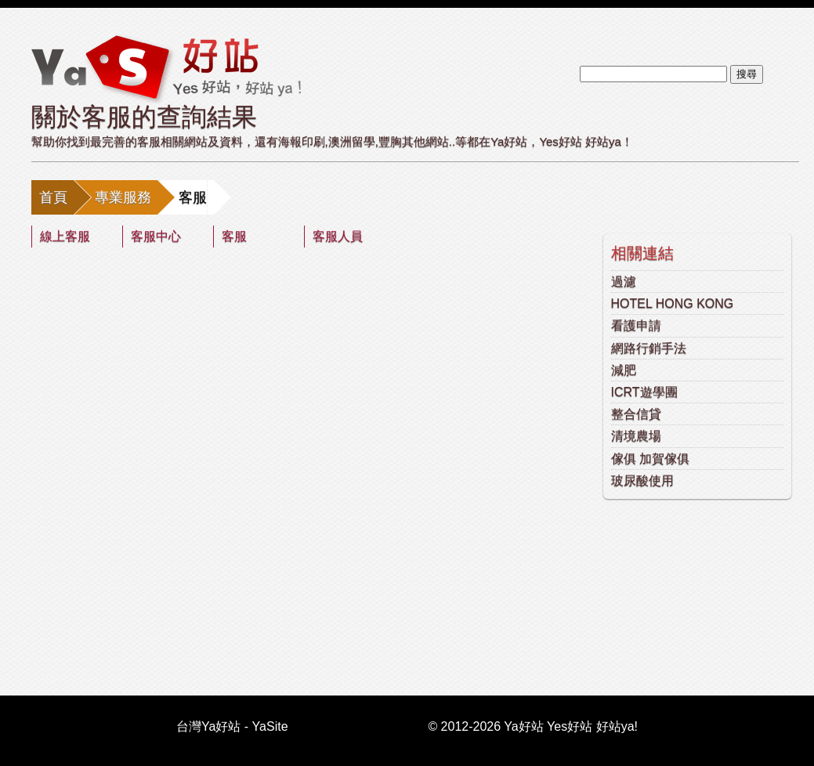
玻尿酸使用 (642, 480)
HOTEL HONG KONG (672, 303)
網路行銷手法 (648, 348)
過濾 (623, 281)
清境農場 (636, 436)
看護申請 (636, 325)
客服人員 (338, 236)
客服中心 (156, 236)
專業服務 (123, 197)
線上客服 (65, 236)
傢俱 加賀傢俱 (650, 458)
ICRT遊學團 (644, 392)
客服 (234, 236)
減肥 (623, 370)
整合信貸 (636, 414)
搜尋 (746, 74)
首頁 (53, 197)
